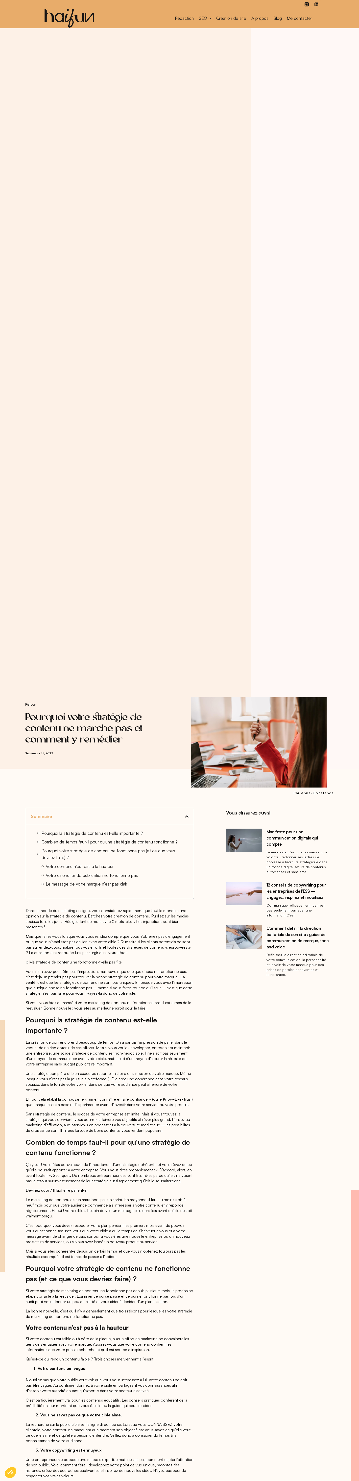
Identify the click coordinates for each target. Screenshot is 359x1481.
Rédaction (184, 18)
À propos (259, 18)
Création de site (231, 18)
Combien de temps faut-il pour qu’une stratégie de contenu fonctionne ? (110, 841)
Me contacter (299, 18)
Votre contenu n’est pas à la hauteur (80, 866)
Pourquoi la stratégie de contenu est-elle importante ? (92, 833)
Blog (277, 18)
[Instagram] (306, 4)
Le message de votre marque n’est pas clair (86, 884)
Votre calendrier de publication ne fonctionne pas (92, 875)
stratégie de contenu (54, 962)
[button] (187, 816)
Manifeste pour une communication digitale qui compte (292, 838)
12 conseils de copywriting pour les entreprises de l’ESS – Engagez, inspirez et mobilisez (296, 891)
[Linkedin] (316, 4)
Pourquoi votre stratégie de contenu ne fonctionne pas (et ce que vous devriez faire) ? (108, 854)
